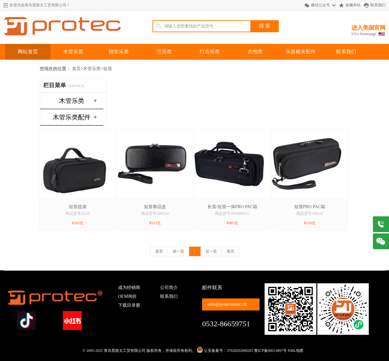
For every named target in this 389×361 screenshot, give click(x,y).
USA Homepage (363, 34)
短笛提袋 (78, 206)
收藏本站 (353, 5)
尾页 (230, 251)
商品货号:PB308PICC (232, 213)
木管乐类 (73, 51)
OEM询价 (127, 296)
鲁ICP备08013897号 (270, 350)
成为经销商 (129, 287)
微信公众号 (320, 5)
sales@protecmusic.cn (226, 304)
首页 (76, 68)
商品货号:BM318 (155, 213)
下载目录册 (129, 305)
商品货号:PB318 (309, 213)
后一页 (211, 251)
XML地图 (296, 350)
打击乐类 (210, 51)
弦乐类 (164, 51)
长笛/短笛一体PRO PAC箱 (232, 206)
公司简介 (169, 287)
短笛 (107, 68)
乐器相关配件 (300, 51)
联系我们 (378, 5)
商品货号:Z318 (78, 213)
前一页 (178, 251)
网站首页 (28, 51)
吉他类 (255, 51)
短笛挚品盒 (155, 206)
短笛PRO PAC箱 (310, 206)
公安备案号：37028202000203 (225, 350)
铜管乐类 (119, 51)
